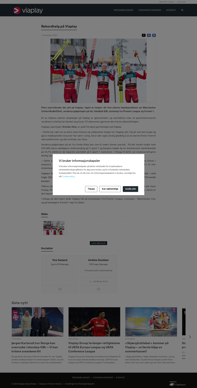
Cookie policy (68, 176)
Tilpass (91, 189)
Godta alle (130, 189)
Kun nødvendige (110, 189)
